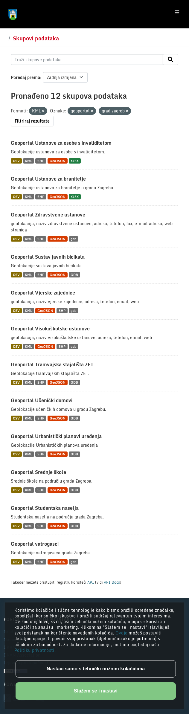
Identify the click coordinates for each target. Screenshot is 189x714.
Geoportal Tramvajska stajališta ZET (52, 364)
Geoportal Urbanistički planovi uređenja (56, 436)
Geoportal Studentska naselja (45, 508)
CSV (16, 160)
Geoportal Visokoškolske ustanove (50, 328)
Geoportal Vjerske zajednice (43, 293)
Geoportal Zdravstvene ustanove (48, 215)
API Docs (112, 582)
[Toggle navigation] (177, 12)
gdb (73, 238)
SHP (40, 160)
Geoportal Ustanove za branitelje (48, 179)
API (90, 582)
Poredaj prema (25, 77)
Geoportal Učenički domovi (41, 400)
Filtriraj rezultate (32, 121)
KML (28, 160)
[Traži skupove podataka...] (87, 59)
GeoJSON (57, 160)
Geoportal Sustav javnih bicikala (48, 257)
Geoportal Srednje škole (38, 472)
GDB (74, 274)
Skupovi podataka (36, 38)
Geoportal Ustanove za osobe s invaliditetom (61, 143)
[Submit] (170, 59)
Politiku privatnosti (34, 650)
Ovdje (122, 632)
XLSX (75, 160)
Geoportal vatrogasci (35, 544)
